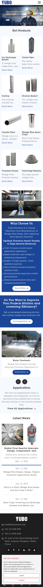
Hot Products (21, 31)
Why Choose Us (21, 223)
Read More (8, 70)
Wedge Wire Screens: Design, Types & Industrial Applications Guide (21, 473)
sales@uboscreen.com (15, 525)
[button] (18, 381)
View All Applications (21, 409)
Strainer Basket (30, 96)
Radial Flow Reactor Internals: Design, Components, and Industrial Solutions (21, 450)
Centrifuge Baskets (31, 171)
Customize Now (21, 321)
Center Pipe (28, 58)
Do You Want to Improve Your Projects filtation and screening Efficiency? (21, 303)
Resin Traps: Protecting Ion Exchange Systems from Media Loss (21, 504)
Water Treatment (21, 360)
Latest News (21, 418)
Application (21, 388)
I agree (21, 575)
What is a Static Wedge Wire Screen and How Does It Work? (21, 489)
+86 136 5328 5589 (13, 529)
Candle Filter (8, 132)
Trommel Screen (10, 171)
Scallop (5, 96)
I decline (21, 580)
